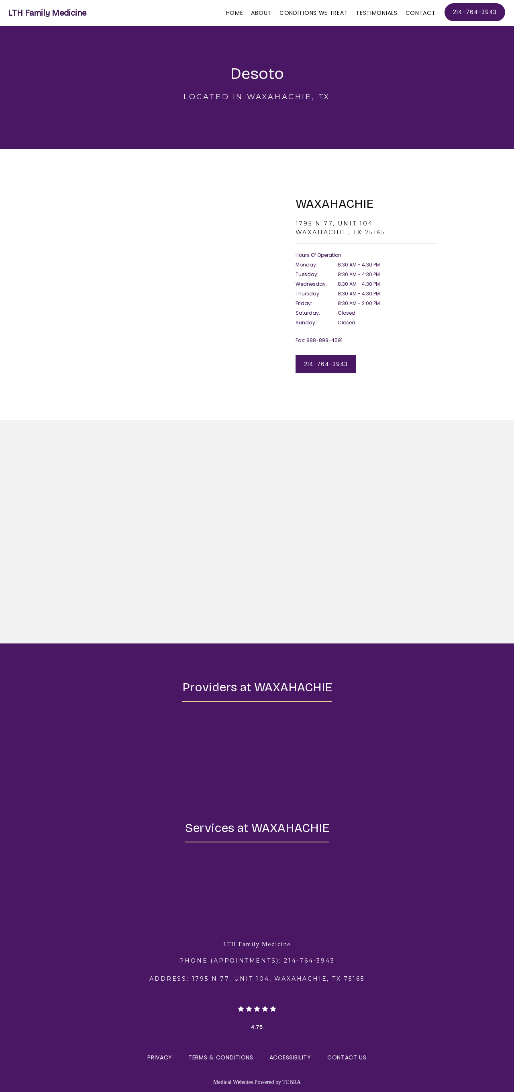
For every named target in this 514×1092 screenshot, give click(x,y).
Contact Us (347, 1057)
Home (234, 13)
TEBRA (291, 1082)
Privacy (159, 1057)
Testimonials (376, 13)
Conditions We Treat (313, 13)
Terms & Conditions (220, 1057)
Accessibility (290, 1057)
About (261, 13)
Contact (421, 13)
